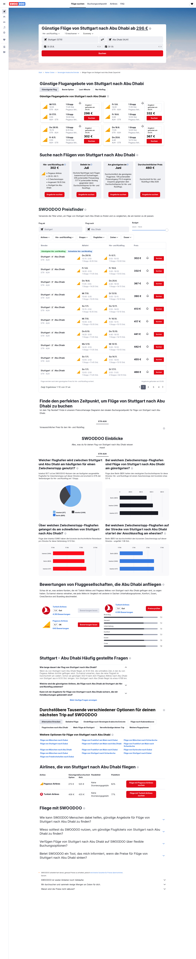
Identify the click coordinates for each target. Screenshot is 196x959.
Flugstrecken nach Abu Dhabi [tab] (55, 727)
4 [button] (159, 387)
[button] (4, 4)
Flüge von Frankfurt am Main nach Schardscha (139, 745)
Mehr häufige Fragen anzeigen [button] (83, 700)
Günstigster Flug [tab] (49, 89)
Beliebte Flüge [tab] (72, 722)
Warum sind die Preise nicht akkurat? (103, 888)
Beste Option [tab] (68, 89)
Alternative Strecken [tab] (51, 722)
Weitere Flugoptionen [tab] (139, 727)
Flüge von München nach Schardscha (140, 740)
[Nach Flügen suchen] (4, 11)
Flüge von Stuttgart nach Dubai (54, 744)
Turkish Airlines (60, 607)
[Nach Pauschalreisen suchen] (4, 27)
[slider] (166, 230)
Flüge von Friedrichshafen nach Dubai (57, 757)
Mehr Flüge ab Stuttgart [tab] (83, 727)
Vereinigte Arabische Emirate (68, 72)
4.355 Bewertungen (61, 614)
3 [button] (153, 387)
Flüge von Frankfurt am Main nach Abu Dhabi (102, 744)
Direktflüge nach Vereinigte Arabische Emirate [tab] (104, 722)
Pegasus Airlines (60, 621)
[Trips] (4, 39)
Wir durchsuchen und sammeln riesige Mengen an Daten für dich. (103, 884)
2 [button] (148, 387)
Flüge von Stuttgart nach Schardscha (98, 753)
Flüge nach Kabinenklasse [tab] (142, 722)
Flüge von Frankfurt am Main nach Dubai (100, 740)
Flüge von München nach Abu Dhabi (56, 750)
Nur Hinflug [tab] (100, 89)
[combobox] (51, 33)
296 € (142, 28)
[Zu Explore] (4, 32)
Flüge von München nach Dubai (54, 740)
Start (40, 72)
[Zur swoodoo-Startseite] (17, 4)
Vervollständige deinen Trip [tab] (112, 727)
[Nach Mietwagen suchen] (4, 22)
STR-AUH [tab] (102, 421)
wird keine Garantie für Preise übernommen (106, 873)
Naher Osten (49, 72)
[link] (54, 194)
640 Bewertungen (61, 628)
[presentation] (150, 28)
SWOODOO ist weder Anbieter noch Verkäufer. (103, 879)
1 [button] (143, 387)
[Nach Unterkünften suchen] (4, 16)
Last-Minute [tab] (84, 89)
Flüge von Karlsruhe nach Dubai (138, 750)
